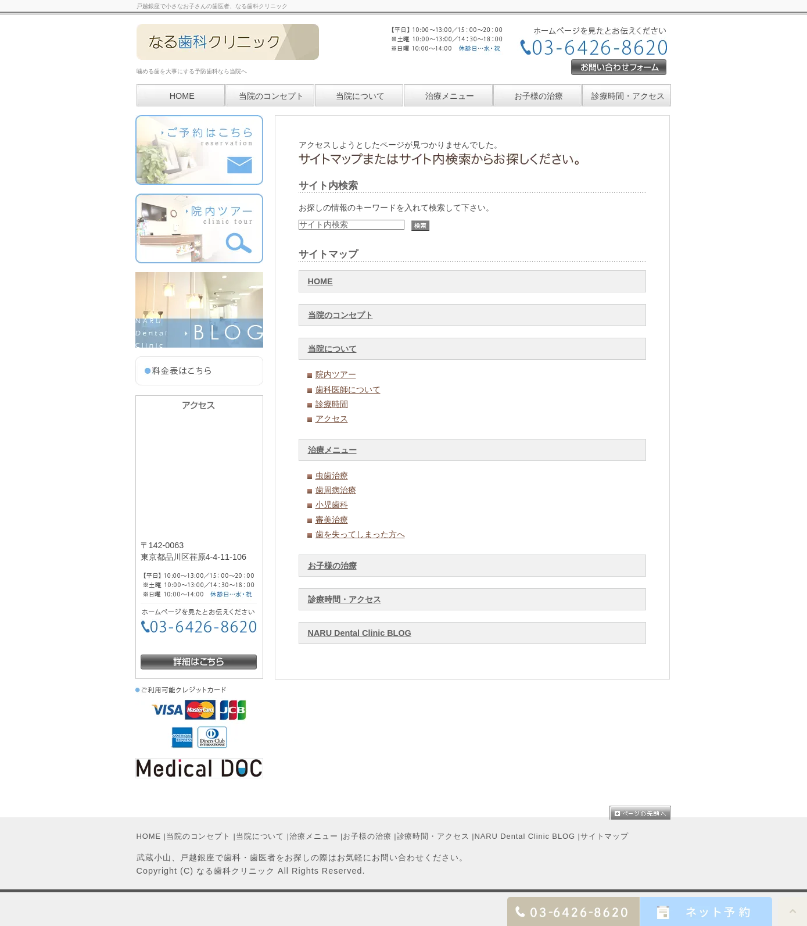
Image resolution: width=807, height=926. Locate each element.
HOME (320, 281)
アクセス (331, 418)
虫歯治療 (331, 475)
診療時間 (331, 404)
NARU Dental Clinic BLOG (359, 633)
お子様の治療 (332, 565)
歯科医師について (348, 389)
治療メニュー (449, 96)
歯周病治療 (335, 490)
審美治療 (331, 519)
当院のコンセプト (340, 315)
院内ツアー (335, 374)
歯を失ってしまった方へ (360, 534)
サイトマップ (604, 836)
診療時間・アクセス (344, 599)
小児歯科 (331, 504)
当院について (360, 96)
